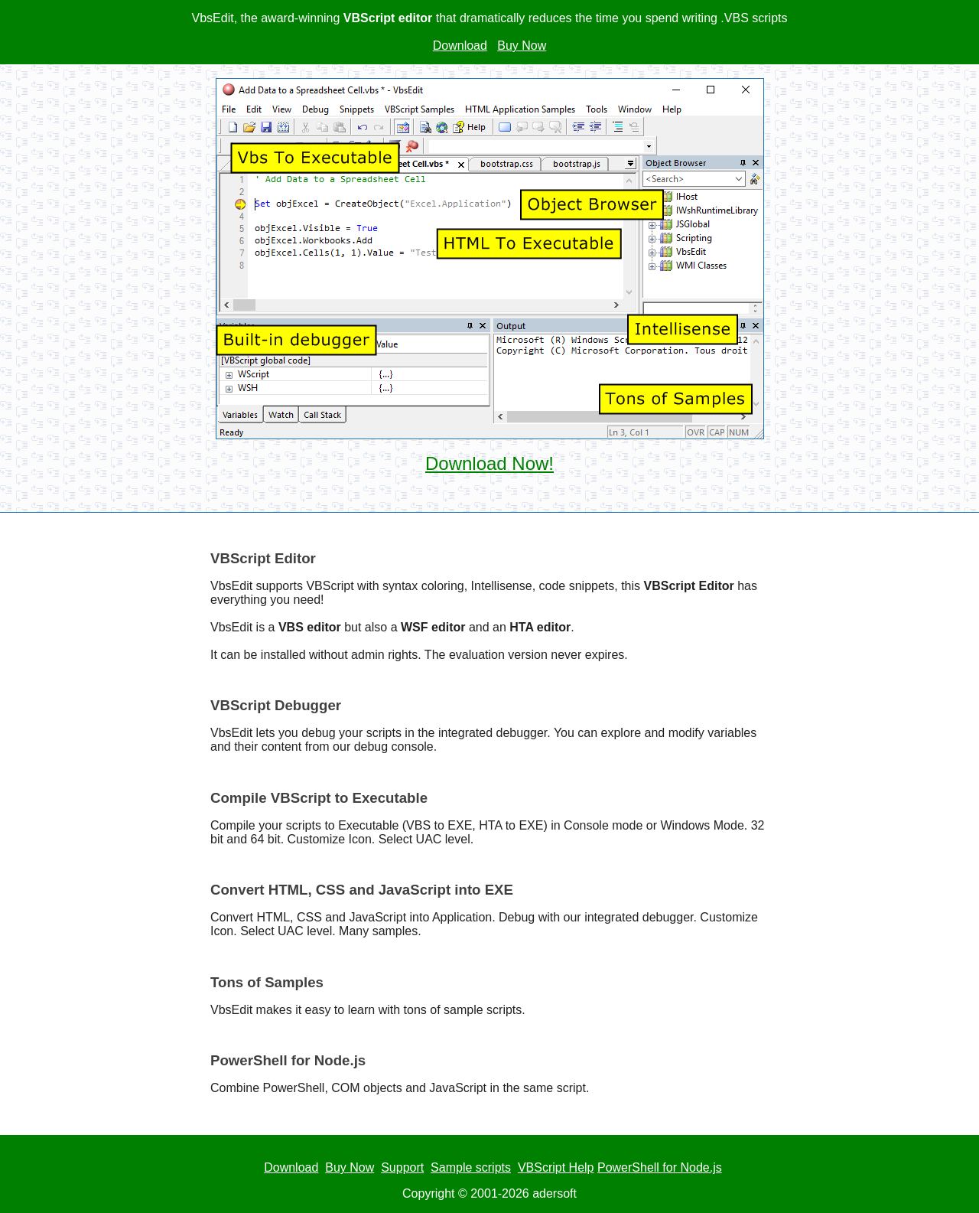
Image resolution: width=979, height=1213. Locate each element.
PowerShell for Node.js (288, 1060)
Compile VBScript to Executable (319, 798)
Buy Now (521, 45)
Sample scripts (471, 1167)
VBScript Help (556, 1167)
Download (460, 45)
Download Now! (489, 463)
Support (402, 1167)
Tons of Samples (267, 982)
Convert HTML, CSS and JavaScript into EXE (361, 890)
